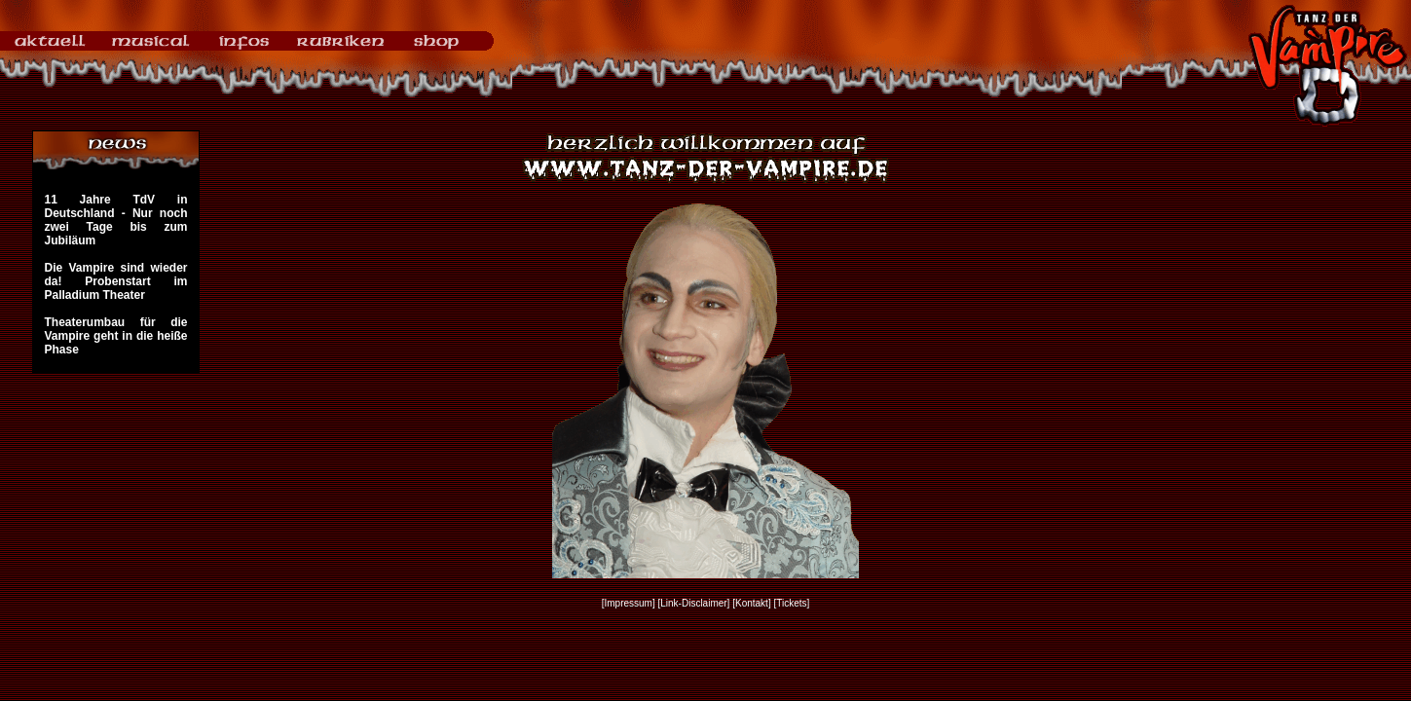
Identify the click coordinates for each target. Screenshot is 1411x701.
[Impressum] (628, 603)
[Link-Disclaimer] (694, 603)
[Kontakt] (751, 603)
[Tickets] (791, 603)
